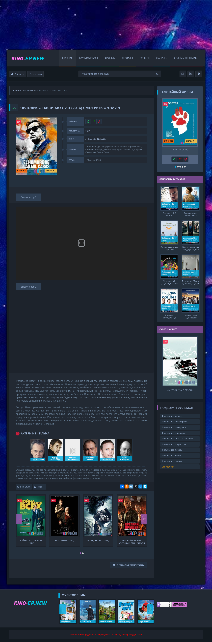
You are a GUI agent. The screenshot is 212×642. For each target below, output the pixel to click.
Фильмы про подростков (174, 444)
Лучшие (144, 57)
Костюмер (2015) (64, 540)
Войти (18, 74)
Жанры (161, 57)
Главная (67, 57)
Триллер (91, 138)
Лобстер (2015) (180, 149)
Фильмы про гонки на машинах (177, 438)
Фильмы (110, 57)
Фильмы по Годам (187, 57)
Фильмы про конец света (174, 427)
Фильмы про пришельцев (174, 432)
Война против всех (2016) (31, 541)
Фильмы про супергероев (174, 421)
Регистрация (35, 74)
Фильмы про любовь (172, 449)
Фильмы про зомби (171, 455)
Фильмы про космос (172, 416)
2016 (87, 131)
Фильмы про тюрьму (172, 461)
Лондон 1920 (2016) (98, 540)
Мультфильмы (88, 57)
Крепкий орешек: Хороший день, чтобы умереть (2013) (132, 541)
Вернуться (23, 486)
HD (18, 122)
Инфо (39, 486)
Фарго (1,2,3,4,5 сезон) (179, 390)
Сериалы (127, 57)
